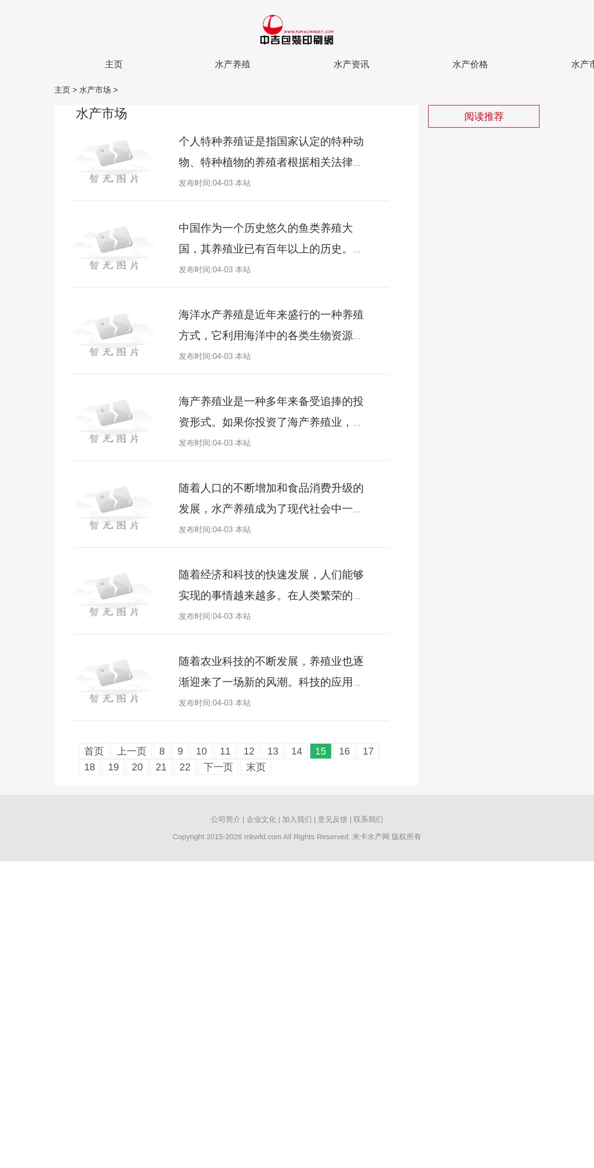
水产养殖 (232, 64)
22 (185, 767)
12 (249, 751)
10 (201, 751)
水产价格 (470, 64)
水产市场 (95, 90)
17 (368, 751)
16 (344, 751)
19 (113, 767)
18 (89, 767)
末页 (256, 767)
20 (137, 767)
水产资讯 (351, 64)
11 (225, 751)
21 (160, 767)
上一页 (132, 751)
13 (272, 751)
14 (296, 751)
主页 (114, 64)
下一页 (218, 767)
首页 (94, 751)
